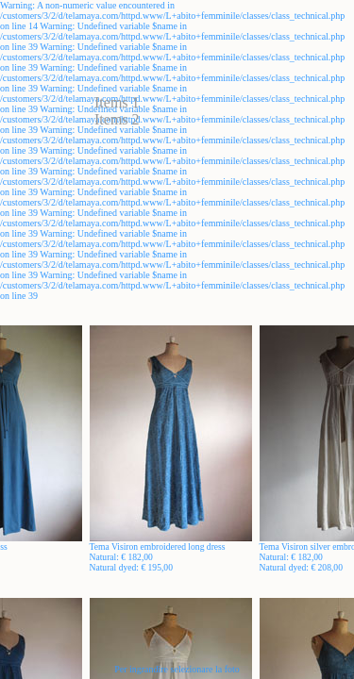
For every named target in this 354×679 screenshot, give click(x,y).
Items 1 (117, 102)
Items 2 (117, 119)
